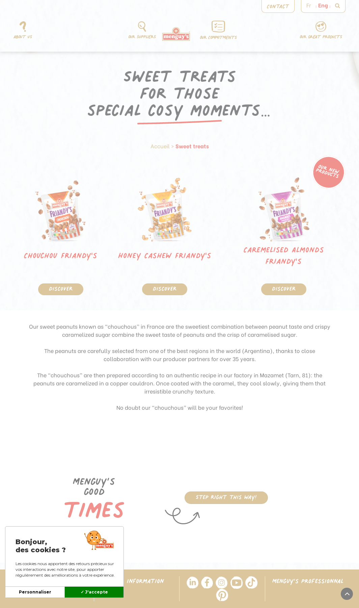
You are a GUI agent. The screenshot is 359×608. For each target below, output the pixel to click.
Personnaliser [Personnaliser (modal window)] (35, 591)
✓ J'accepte (94, 591)
